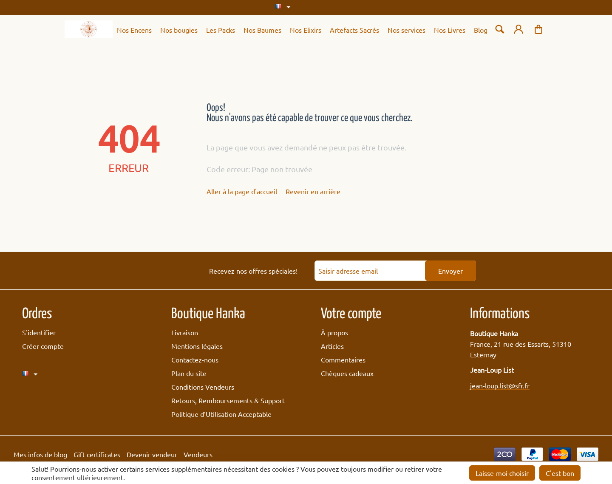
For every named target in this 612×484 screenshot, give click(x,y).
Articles (332, 346)
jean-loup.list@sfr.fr (500, 385)
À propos (334, 332)
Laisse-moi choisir (502, 473)
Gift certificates (97, 454)
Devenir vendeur (152, 454)
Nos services (406, 29)
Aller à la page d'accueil (242, 191)
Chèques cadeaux (347, 373)
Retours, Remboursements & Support (228, 400)
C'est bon (560, 473)
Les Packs (220, 29)
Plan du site (189, 373)
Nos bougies (179, 29)
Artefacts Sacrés (354, 29)
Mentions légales (197, 346)
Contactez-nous (194, 359)
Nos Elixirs (305, 29)
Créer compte (43, 346)
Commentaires (343, 359)
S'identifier (39, 332)
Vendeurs (198, 454)
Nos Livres (449, 29)
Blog (480, 29)
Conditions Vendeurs (202, 386)
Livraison (184, 332)
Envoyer (450, 270)
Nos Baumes (262, 29)
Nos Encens (134, 29)
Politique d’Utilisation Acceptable (221, 414)
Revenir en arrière (313, 191)
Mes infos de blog (40, 454)
